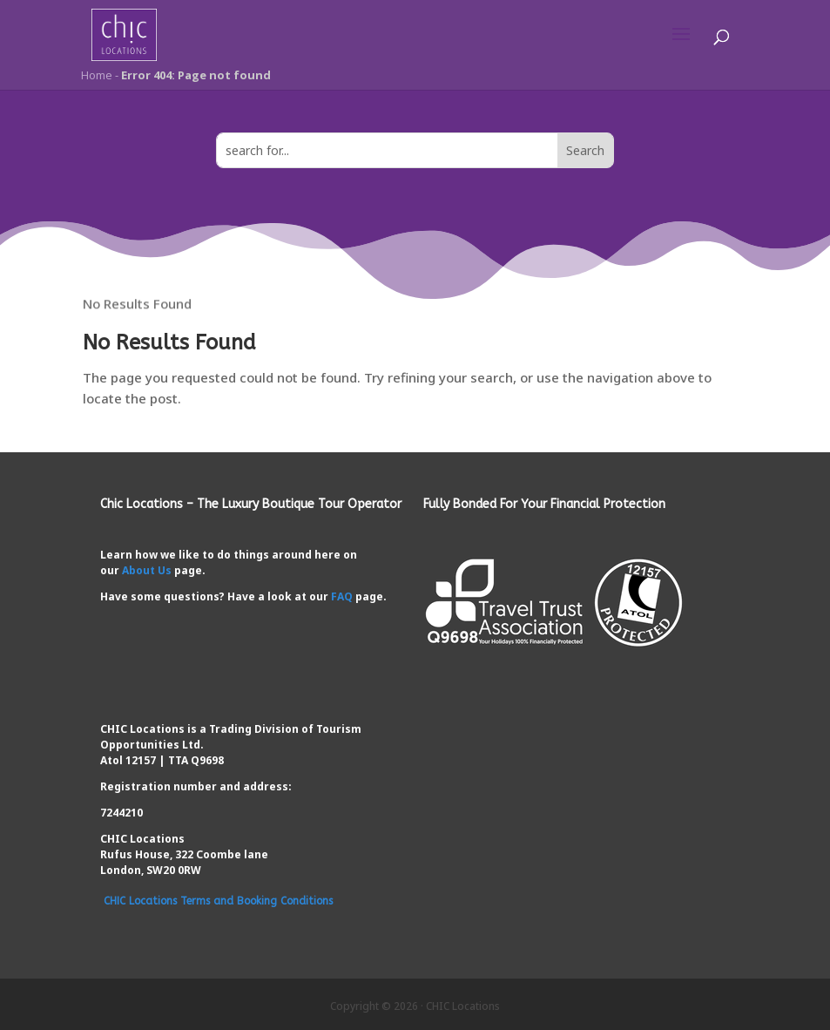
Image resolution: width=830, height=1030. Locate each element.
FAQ (342, 596)
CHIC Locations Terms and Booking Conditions (218, 901)
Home (95, 75)
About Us (147, 570)
